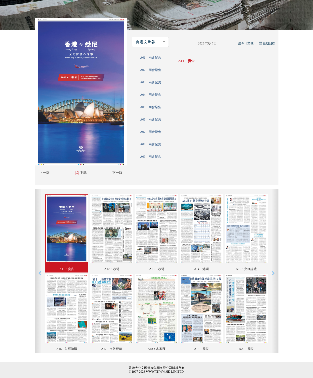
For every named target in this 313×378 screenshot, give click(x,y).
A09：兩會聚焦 (150, 156)
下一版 (117, 173)
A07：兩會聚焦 (150, 132)
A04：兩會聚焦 (150, 94)
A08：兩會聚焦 (150, 144)
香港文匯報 (146, 42)
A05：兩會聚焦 (150, 107)
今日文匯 (246, 43)
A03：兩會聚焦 (150, 82)
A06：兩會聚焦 (150, 119)
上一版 (44, 173)
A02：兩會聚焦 (150, 70)
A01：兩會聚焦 (150, 57)
